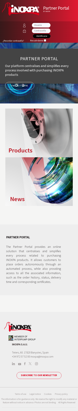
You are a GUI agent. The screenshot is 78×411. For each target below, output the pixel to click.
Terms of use (20, 394)
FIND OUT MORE (19, 85)
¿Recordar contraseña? (13, 40)
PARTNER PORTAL (39, 58)
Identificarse (41, 36)
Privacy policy (61, 394)
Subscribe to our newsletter (39, 375)
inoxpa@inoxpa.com (42, 357)
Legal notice (35, 394)
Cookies (47, 394)
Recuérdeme (36, 40)
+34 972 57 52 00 (21, 357)
